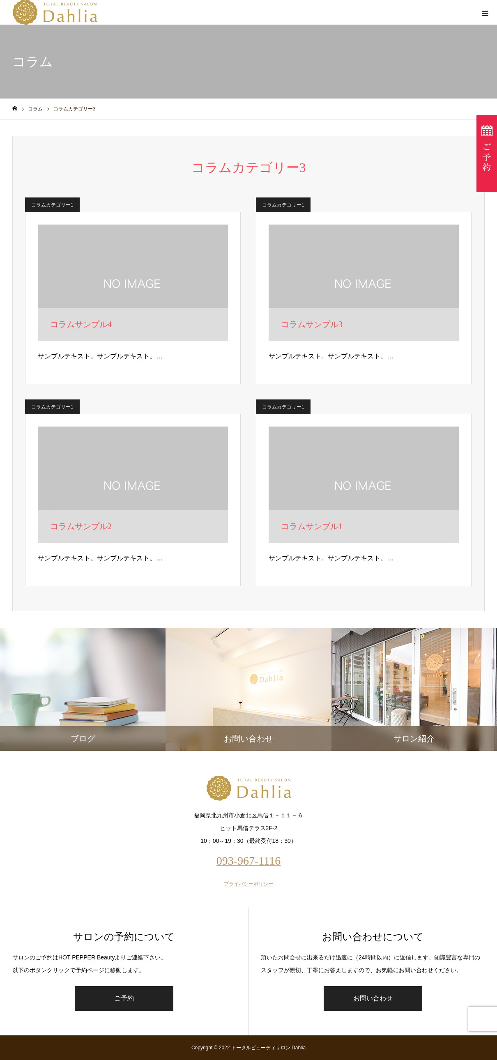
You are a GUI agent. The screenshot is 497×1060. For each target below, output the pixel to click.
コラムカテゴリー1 (52, 205)
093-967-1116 (248, 860)
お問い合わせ (373, 998)
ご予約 (124, 998)
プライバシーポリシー (248, 884)
